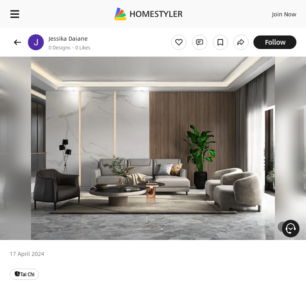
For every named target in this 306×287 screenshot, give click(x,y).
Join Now (284, 14)
